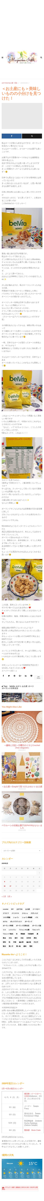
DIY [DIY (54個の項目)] (12, 909)
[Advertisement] (21, 23)
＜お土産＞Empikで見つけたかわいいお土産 (22, 786)
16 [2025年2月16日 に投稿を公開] (4, 886)
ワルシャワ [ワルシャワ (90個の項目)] (36, 930)
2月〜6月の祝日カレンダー (12, 1089)
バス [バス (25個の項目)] (36, 917)
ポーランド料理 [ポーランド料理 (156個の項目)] (8, 925)
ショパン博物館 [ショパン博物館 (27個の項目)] (27, 917)
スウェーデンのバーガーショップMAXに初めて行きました (32, 697)
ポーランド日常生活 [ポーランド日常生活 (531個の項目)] (22, 925)
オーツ (31, 686)
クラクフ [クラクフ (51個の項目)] (6, 913)
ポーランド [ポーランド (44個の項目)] (28, 921)
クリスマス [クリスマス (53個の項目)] (15, 913)
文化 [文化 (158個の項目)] (10, 938)
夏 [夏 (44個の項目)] (37, 934)
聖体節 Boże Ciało (32, 1130)
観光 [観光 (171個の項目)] (4, 946)
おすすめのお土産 (7, 83)
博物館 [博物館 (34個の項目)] (23, 934)
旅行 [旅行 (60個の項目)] (16, 938)
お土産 (24, 686)
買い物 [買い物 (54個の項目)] (18, 946)
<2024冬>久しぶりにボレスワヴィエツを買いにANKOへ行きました (11, 697)
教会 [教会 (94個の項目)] (4, 938)
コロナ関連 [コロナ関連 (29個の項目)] (6, 917)
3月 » (10, 896)
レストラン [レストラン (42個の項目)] (12, 930)
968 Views (38, 677)
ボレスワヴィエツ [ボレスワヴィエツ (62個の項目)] (16, 921)
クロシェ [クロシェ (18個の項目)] (25, 913)
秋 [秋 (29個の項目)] (9, 942)
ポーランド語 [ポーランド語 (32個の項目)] (36, 925)
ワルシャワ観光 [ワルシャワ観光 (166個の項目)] (8, 934)
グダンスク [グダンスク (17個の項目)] (34, 913)
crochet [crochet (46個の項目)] (5, 909)
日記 (15, 83)
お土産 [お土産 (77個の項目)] (27, 909)
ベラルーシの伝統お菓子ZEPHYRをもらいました (22, 826)
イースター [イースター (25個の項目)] (36, 909)
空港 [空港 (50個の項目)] (14, 942)
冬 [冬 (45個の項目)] (17, 934)
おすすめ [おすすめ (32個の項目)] (19, 909)
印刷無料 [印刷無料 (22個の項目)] (31, 934)
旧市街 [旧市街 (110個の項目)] (28, 938)
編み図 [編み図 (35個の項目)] (21, 942)
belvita (12, 686)
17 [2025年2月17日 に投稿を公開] (10, 886)
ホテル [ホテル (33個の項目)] (5, 921)
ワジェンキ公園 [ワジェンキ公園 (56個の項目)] (24, 930)
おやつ (18, 686)
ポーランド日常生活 (10, 688)
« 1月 (4, 896)
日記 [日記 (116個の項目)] (22, 938)
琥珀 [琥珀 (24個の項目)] (4, 942)
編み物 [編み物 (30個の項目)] (28, 942)
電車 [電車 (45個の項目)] (30, 946)
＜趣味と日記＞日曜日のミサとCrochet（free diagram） (22, 746)
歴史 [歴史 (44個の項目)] (35, 938)
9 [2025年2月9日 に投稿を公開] (4, 881)
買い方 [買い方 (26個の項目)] (11, 946)
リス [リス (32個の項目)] (4, 930)
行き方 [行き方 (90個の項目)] (36, 942)
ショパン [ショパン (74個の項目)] (16, 917)
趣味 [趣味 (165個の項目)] (24, 946)
